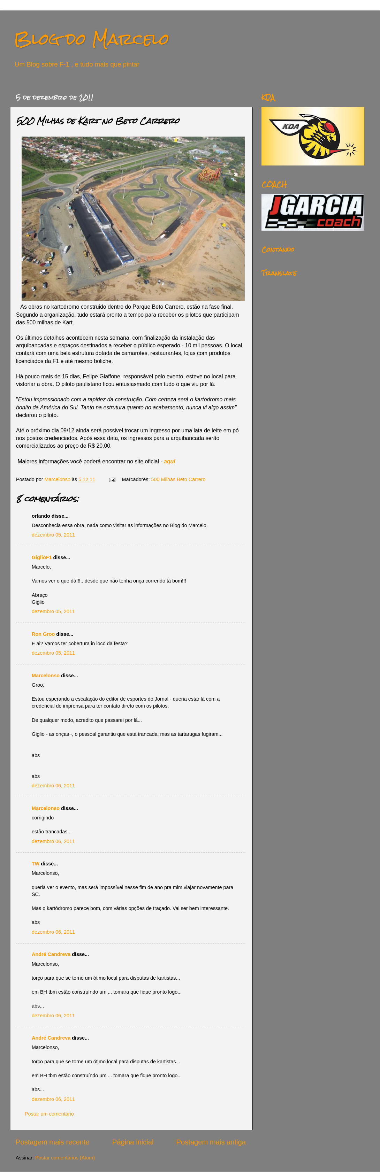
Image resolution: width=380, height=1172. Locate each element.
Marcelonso (58, 479)
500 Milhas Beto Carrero (178, 479)
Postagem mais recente (53, 1142)
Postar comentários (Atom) (65, 1158)
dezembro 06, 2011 (53, 785)
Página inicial (133, 1142)
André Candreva (51, 954)
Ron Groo (43, 634)
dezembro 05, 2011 (53, 535)
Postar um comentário (49, 1114)
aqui (169, 461)
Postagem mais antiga (211, 1142)
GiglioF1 (42, 557)
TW (35, 863)
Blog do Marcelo (91, 39)
